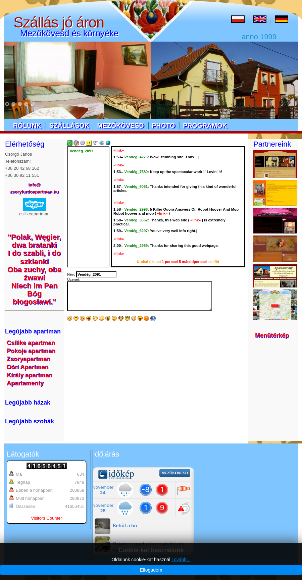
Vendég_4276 (136, 157)
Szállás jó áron (58, 22)
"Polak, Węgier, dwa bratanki (34, 241)
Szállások (69, 125)
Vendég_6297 (136, 231)
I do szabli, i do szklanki (34, 257)
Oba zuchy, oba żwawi (34, 273)
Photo (163, 125)
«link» (118, 150)
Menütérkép (272, 335)
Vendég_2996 (136, 209)
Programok (205, 125)
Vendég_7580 (136, 172)
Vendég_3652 (136, 220)
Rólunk (27, 125)
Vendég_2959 (136, 246)
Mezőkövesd (120, 125)
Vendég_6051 (136, 186)
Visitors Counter (46, 518)
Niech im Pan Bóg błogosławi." (34, 293)
